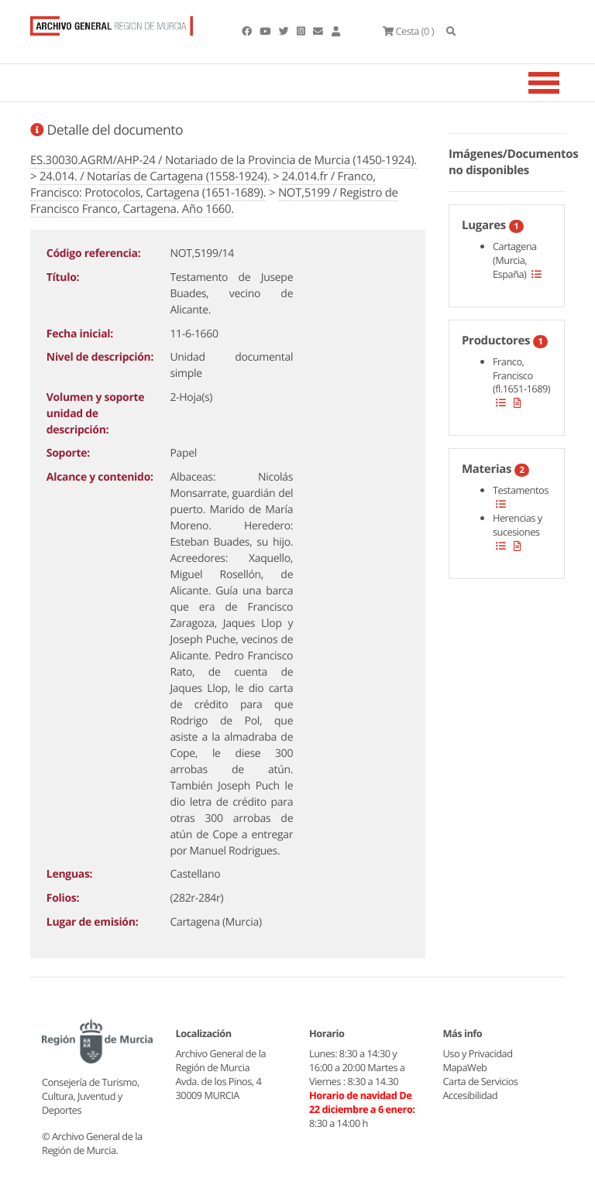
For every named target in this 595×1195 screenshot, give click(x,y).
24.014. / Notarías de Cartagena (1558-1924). (155, 176)
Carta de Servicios (480, 1081)
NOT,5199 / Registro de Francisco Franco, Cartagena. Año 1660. (214, 201)
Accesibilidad (470, 1095)
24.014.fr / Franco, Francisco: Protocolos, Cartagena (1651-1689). (203, 184)
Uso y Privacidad (478, 1053)
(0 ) (408, 31)
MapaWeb (465, 1067)
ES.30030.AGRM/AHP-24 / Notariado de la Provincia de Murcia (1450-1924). (223, 160)
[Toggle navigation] (563, 82)
